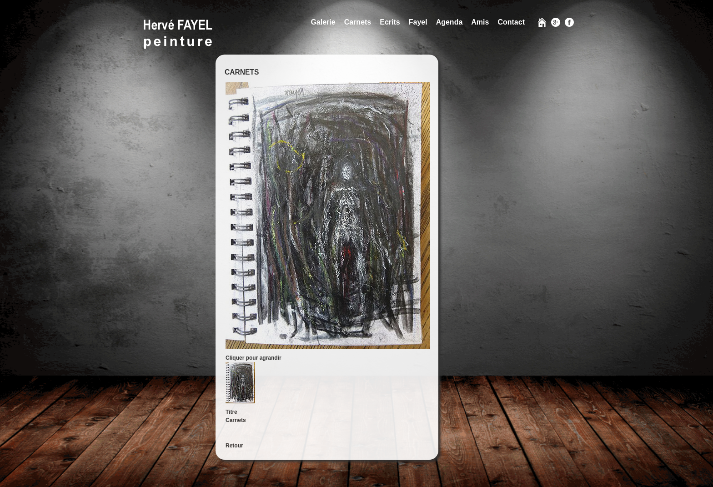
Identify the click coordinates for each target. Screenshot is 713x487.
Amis (480, 22)
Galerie (323, 22)
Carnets (358, 22)
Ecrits (390, 22)
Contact (511, 22)
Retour (234, 445)
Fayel (418, 22)
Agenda (449, 22)
